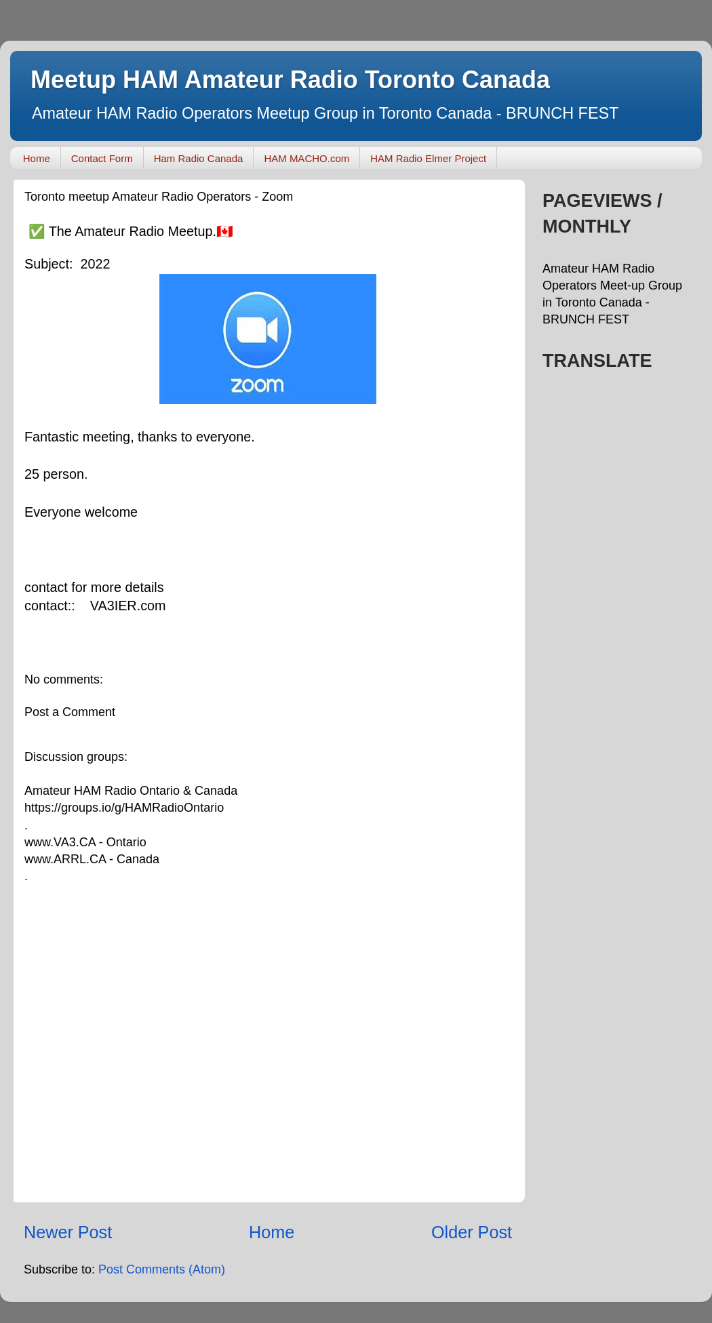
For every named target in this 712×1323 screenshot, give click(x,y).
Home (36, 158)
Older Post (471, 1232)
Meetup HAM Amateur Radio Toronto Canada (290, 80)
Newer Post (68, 1232)
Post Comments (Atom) (161, 1269)
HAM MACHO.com (306, 158)
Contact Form (102, 158)
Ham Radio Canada (198, 158)
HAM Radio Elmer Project (428, 158)
